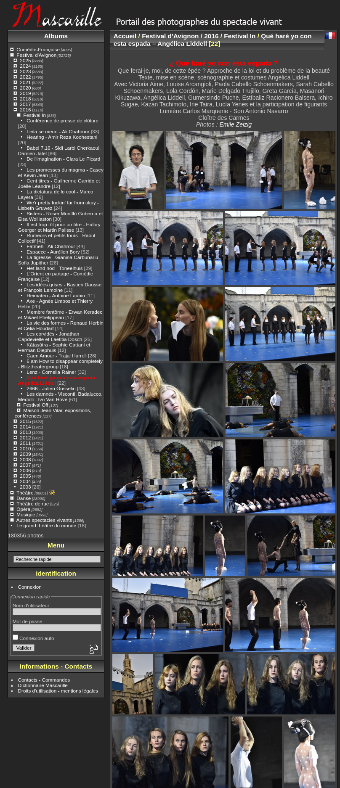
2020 (25, 87)
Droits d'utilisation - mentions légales (58, 690)
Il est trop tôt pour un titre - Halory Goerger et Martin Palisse (59, 227)
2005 (25, 476)
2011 (25, 443)
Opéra (23, 509)
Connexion (30, 587)
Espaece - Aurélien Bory (53, 251)
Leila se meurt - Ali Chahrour (58, 131)
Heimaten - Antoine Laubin (56, 295)
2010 (25, 448)
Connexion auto (33, 638)
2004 (25, 481)
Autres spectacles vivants (44, 520)
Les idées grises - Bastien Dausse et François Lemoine (59, 287)
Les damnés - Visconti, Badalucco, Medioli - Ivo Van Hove (60, 396)
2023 (25, 71)
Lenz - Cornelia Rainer (51, 372)
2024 (25, 66)
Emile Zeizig (235, 124)
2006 (25, 470)
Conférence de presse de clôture (62, 120)
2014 (25, 426)
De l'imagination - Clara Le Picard (63, 158)
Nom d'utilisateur (31, 605)
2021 (25, 82)
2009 (25, 454)
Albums (56, 36)
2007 (25, 465)
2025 (25, 60)
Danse (23, 498)
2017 (25, 104)
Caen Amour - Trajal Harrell (57, 355)
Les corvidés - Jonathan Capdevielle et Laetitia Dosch (50, 336)
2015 (25, 421)
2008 (25, 459)
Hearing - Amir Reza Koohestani (62, 137)
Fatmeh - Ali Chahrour (51, 246)
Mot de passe (27, 621)
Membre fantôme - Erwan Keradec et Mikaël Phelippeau (60, 314)
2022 (25, 76)
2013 (25, 432)
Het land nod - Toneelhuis (54, 268)
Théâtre (25, 492)
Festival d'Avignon (36, 55)
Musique (25, 514)
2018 (25, 98)
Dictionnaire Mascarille (43, 685)
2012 (25, 437)
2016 (25, 109)
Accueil (125, 36)
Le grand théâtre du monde (46, 525)
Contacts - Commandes (44, 679)
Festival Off (35, 404)
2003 (25, 486)
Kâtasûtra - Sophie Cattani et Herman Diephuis (54, 347)
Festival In (34, 115)
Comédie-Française (38, 49)
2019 (25, 93)
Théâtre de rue (32, 503)
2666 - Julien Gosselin (51, 388)
